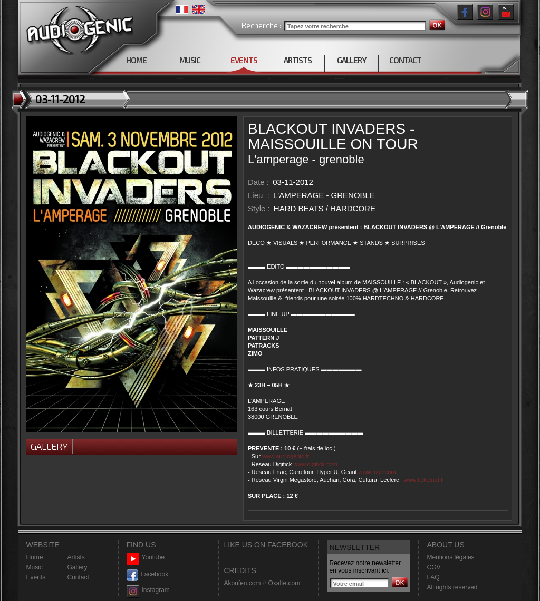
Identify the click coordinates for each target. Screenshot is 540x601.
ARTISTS (298, 60)
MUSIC (189, 60)
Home (34, 557)
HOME (136, 60)
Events (36, 577)
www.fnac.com (377, 472)
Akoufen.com (242, 583)
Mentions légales (451, 557)
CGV (434, 567)
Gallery (49, 446)
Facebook (148, 574)
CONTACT (405, 60)
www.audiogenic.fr (285, 456)
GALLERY (351, 60)
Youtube (146, 558)
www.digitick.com (315, 464)
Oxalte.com (284, 583)
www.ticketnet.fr (424, 480)
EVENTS (243, 60)
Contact (78, 577)
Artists (76, 557)
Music (34, 567)
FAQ (433, 577)
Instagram (148, 590)
